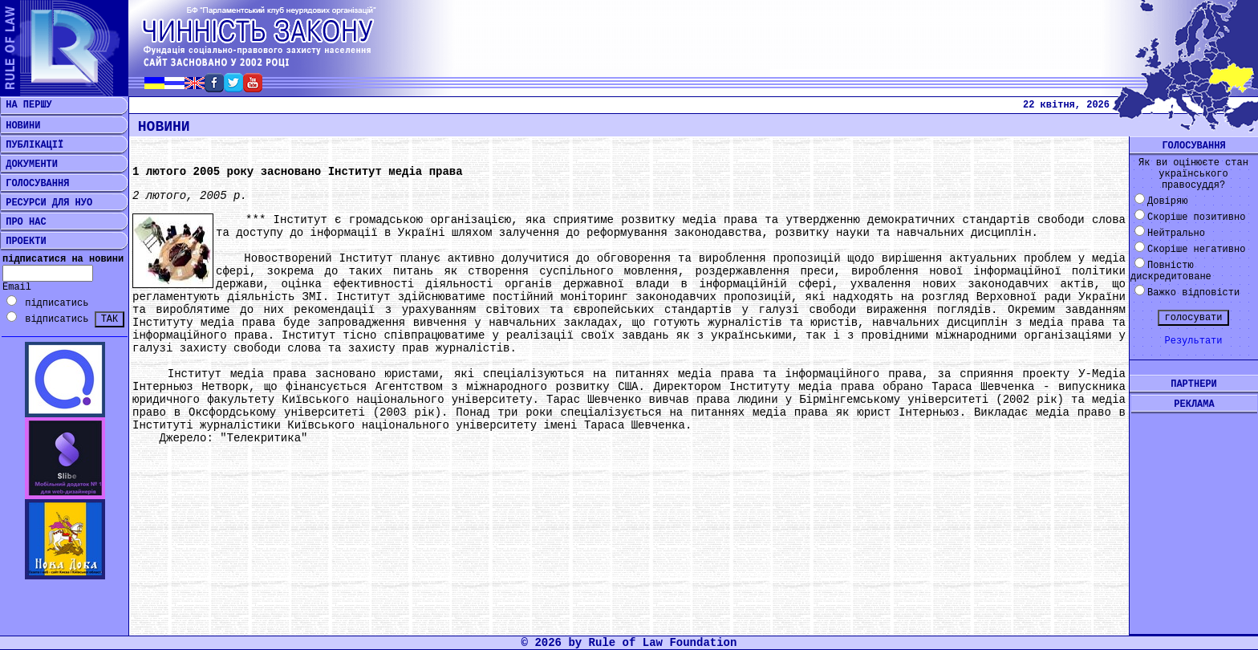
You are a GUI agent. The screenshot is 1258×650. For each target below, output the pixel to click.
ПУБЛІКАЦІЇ (31, 145)
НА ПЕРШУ (26, 105)
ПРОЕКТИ (23, 241)
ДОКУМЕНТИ (29, 164)
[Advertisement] (1194, 511)
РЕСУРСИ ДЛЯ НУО (46, 203)
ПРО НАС (23, 222)
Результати (1193, 341)
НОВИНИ (20, 126)
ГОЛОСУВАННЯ (34, 183)
